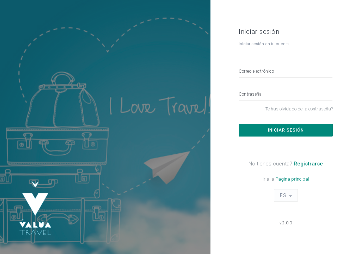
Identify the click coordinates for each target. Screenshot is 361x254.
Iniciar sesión (286, 130)
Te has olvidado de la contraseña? (299, 108)
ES (283, 195)
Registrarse (308, 164)
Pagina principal (292, 179)
